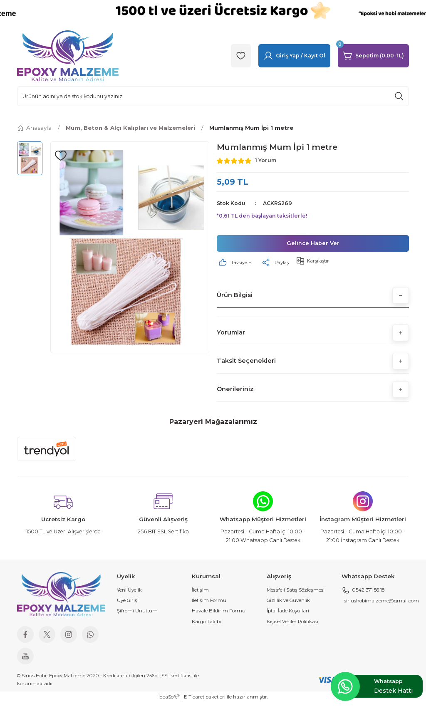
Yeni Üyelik (129, 593)
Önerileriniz (235, 392)
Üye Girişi (128, 604)
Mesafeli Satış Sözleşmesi (295, 593)
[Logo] (68, 55)
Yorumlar (231, 335)
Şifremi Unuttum (137, 614)
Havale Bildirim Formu (218, 614)
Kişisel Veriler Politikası (292, 625)
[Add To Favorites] (60, 155)
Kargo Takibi (206, 625)
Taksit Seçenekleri (246, 364)
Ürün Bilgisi (235, 298)
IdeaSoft (169, 700)
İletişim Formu (209, 604)
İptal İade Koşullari (288, 614)
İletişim (200, 593)
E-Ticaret (194, 700)
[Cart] (373, 55)
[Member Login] (294, 55)
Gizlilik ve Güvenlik (288, 604)
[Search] (213, 96)
